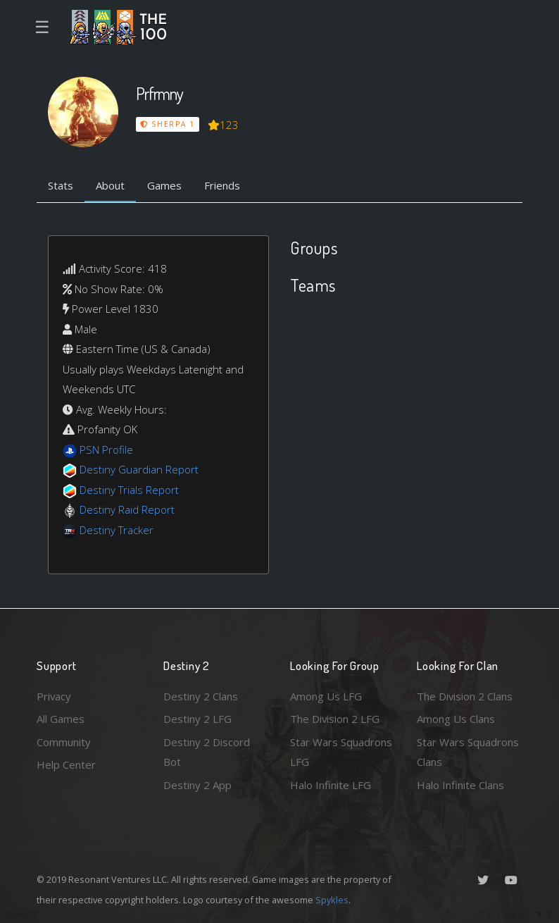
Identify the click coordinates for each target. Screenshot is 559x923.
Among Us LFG (326, 696)
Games (164, 185)
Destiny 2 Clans (200, 696)
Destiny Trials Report (129, 490)
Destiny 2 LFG (197, 719)
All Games (60, 719)
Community (64, 742)
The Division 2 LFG (335, 719)
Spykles (331, 899)
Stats (60, 185)
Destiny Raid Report (127, 509)
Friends (222, 185)
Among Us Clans (456, 719)
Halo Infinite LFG (330, 785)
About (110, 185)
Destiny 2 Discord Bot (206, 752)
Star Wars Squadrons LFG (341, 752)
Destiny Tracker (116, 530)
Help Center (66, 764)
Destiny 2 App (197, 785)
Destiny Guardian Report (139, 469)
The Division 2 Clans (465, 696)
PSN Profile (106, 449)
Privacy (54, 696)
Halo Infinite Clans (460, 785)
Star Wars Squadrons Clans (468, 752)
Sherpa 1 (167, 124)
